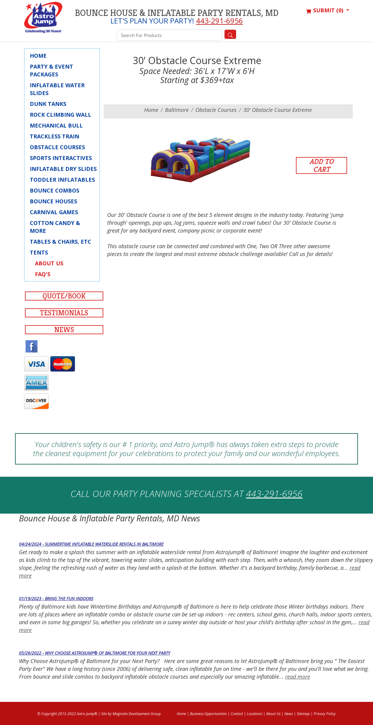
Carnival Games (54, 212)
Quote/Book (63, 296)
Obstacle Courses (57, 147)
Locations (254, 713)
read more (297, 676)
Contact (237, 713)
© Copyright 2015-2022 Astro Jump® (67, 713)
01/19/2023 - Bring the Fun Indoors (56, 598)
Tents (39, 252)
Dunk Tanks (48, 103)
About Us (49, 263)
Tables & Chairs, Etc (60, 241)
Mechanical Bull (56, 125)
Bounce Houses (53, 201)
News (64, 329)
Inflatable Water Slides (57, 89)
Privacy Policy (325, 713)
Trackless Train (54, 136)
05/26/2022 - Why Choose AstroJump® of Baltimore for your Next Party (94, 653)
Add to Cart (321, 165)
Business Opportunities (208, 713)
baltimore (177, 109)
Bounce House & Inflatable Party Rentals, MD (176, 13)
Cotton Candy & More (55, 226)
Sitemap (303, 713)
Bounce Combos (54, 190)
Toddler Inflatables (62, 179)
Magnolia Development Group (137, 713)
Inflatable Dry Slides (63, 168)
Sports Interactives (61, 158)
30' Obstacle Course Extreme (277, 109)
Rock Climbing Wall (60, 114)
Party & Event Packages (51, 70)
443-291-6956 (219, 21)
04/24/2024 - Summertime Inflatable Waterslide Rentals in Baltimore (91, 544)
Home (38, 55)
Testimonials (64, 312)
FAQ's (42, 274)
